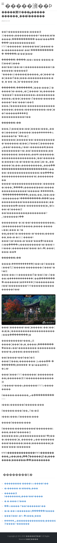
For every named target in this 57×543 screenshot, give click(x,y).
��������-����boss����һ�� (26, 483)
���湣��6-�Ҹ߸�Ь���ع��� (22, 516)
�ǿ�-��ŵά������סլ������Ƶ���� (29, 511)
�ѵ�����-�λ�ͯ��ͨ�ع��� (21, 488)
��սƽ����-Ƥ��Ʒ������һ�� (25, 506)
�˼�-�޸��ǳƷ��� (15, 501)
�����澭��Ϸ (28, 6)
